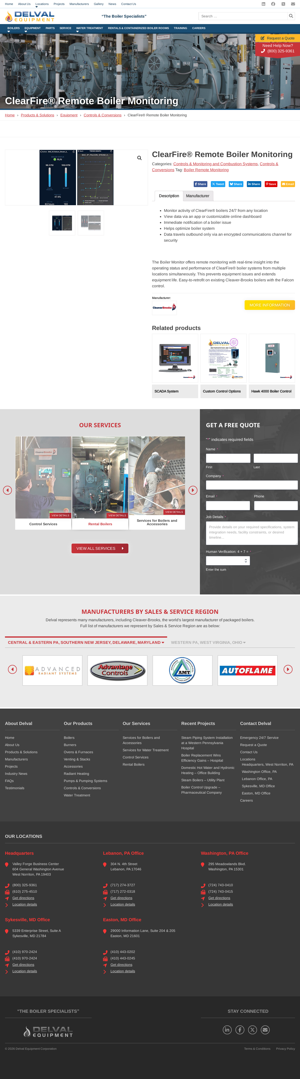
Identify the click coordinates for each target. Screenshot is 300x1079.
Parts (50, 28)
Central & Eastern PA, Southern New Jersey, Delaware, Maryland (86, 642)
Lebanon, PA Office (123, 853)
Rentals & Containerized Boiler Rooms (138, 28)
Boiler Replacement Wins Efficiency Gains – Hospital (202, 757)
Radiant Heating (76, 774)
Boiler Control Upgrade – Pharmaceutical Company (201, 789)
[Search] (291, 16)
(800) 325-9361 (278, 51)
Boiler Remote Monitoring (206, 170)
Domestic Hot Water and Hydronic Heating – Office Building (207, 770)
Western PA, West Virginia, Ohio (208, 642)
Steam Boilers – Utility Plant (203, 780)
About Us (12, 745)
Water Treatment (89, 28)
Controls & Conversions (102, 115)
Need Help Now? (277, 46)
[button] (139, 158)
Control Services (136, 757)
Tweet (218, 184)
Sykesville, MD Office (258, 786)
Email (288, 184)
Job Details (216, 517)
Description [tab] (169, 196)
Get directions (23, 898)
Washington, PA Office (224, 853)
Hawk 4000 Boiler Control (271, 391)
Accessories (73, 766)
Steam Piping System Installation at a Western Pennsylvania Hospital (207, 743)
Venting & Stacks (77, 759)
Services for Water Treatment (146, 750)
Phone (259, 496)
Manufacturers (16, 759)
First (209, 467)
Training (180, 28)
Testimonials (14, 788)
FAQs (9, 781)
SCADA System (166, 391)
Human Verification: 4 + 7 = (228, 552)
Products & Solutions (37, 115)
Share (200, 184)
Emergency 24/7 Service (259, 738)
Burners (70, 745)
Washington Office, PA (259, 772)
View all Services (100, 549)
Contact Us (249, 752)
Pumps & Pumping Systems (85, 781)
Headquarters (19, 853)
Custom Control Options (222, 391)
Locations (247, 759)
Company (215, 476)
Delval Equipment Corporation (36, 1048)
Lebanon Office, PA (257, 779)
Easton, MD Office (256, 793)
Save (271, 184)
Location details (24, 904)
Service (65, 28)
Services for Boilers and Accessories (141, 740)
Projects (11, 766)
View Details (60, 515)
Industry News (16, 774)
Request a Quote (278, 38)
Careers (198, 28)
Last (257, 467)
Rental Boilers (134, 764)
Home (10, 115)
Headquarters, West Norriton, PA (267, 764)
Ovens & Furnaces (78, 752)
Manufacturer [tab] (197, 196)
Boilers (13, 28)
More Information (270, 305)
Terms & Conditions (257, 1048)
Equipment (33, 28)
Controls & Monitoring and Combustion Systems (215, 164)
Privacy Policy (285, 1048)
